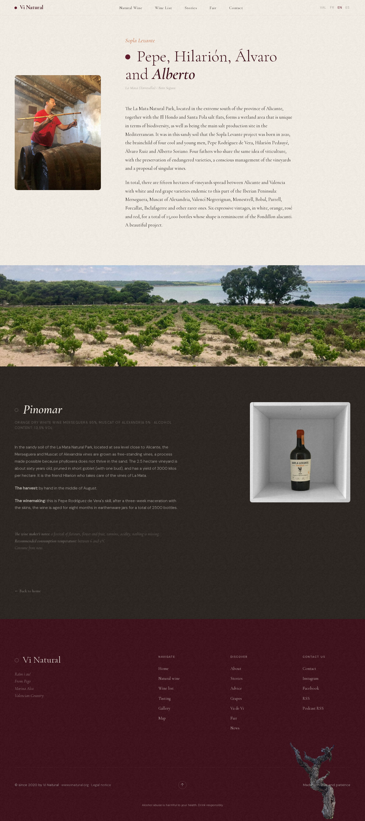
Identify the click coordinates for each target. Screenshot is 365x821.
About (235, 668)
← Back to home (28, 591)
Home (163, 668)
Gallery (164, 708)
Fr (332, 7)
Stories (191, 7)
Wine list (166, 688)
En (339, 7)
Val (323, 7)
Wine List (163, 7)
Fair (213, 7)
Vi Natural (31, 7)
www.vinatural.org (75, 785)
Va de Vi (237, 708)
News (235, 728)
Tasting (164, 698)
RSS (306, 698)
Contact (236, 7)
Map (162, 718)
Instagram (310, 678)
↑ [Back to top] (182, 784)
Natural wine (169, 678)
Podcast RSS (313, 708)
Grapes (236, 698)
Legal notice (101, 785)
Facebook (311, 688)
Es (347, 7)
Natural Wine (130, 7)
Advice (236, 688)
